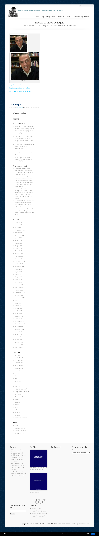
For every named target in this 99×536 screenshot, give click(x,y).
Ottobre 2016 (19, 326)
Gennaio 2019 (19, 256)
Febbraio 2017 (19, 316)
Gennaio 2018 (19, 287)
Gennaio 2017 (19, 319)
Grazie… (69, 17)
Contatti (87, 17)
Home (37, 17)
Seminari (61, 17)
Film (16, 378)
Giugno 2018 (18, 274)
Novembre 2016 (20, 324)
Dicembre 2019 (19, 227)
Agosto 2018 (18, 269)
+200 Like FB (19, 358)
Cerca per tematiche (78, 450)
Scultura (17, 412)
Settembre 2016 (19, 329)
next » (40, 502)
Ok (93, 534)
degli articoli (20, 428)
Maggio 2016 (18, 339)
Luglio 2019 (18, 240)
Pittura (17, 405)
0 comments (71, 25)
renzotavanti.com (84, 524)
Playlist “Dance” (36, 508)
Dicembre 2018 (19, 259)
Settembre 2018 (19, 266)
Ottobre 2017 (19, 295)
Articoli (17, 373)
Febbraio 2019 (19, 253)
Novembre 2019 (20, 230)
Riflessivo (61, 25)
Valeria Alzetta (19, 201)
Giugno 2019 (18, 243)
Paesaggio (18, 402)
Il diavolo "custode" (21, 389)
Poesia (16, 407)
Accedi (17, 425)
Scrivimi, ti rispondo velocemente (20, 91)
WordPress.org (19, 433)
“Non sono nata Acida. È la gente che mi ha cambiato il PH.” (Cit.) (23, 152)
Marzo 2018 (18, 282)
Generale (17, 384)
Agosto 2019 (18, 238)
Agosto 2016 (18, 332)
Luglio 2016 (18, 334)
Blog (42, 17)
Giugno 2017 (18, 306)
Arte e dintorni (19, 371)
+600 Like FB (19, 368)
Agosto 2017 (18, 300)
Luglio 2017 (18, 303)
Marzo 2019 (18, 251)
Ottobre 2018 (19, 264)
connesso (20, 107)
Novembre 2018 (20, 261)
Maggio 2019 (18, 246)
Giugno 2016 (18, 337)
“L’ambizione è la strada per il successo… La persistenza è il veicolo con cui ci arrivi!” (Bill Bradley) (18, 465)
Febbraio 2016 (19, 342)
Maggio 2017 (18, 308)
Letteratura (18, 394)
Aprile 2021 (18, 222)
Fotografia (18, 381)
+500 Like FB (19, 365)
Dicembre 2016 (19, 321)
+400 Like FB (19, 363)
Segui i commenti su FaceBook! (19, 85)
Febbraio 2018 (19, 285)
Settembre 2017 (19, 298)
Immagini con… (51, 17)
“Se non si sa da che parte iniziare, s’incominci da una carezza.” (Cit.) (23, 159)
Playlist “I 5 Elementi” (38, 516)
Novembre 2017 (20, 292)
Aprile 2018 (18, 279)
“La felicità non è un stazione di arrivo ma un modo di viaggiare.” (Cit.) (24, 146)
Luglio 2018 (18, 272)
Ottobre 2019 (19, 232)
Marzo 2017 (18, 313)
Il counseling (78, 17)
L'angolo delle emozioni (22, 391)
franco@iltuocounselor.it (62, 524)
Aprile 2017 (18, 311)
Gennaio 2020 (19, 225)
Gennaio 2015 (19, 347)
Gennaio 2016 (19, 345)
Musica (17, 399)
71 (36, 502)
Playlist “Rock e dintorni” (39, 513)
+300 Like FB (19, 360)
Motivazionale (52, 25)
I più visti (17, 386)
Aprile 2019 (18, 248)
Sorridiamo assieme (21, 418)
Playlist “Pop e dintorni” (39, 511)
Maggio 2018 (18, 277)
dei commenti (20, 431)
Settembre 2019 (19, 235)
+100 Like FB (18, 355)
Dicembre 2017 (19, 290)
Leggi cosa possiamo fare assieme (19, 88)
